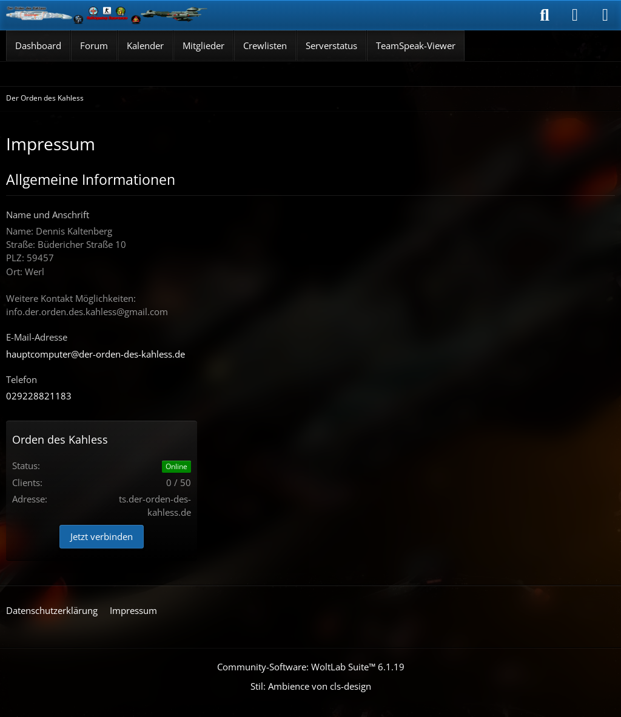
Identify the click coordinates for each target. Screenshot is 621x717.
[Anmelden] (575, 15)
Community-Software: (310, 667)
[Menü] (605, 15)
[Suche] (544, 15)
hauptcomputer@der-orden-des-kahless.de (95, 354)
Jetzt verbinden (101, 536)
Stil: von (310, 686)
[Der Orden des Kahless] (107, 15)
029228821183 (39, 396)
